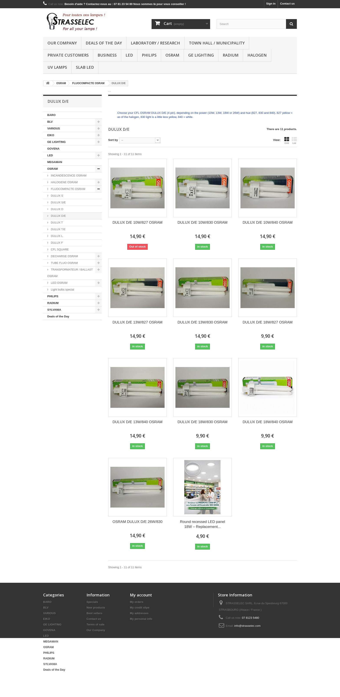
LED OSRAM (58, 282)
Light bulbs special (62, 289)
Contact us (287, 3)
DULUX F (56, 242)
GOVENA (53, 148)
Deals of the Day (104, 43)
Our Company (62, 43)
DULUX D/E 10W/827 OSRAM (138, 222)
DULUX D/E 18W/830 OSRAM (203, 422)
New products (96, 607)
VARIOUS (53, 128)
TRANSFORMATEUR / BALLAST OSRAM (70, 273)
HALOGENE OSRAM (64, 182)
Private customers (68, 55)
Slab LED (85, 67)
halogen (257, 55)
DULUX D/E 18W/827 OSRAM (268, 322)
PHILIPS (149, 55)
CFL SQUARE (59, 249)
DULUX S (56, 195)
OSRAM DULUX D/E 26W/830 (138, 522)
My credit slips (139, 607)
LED (129, 55)
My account (141, 594)
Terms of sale (96, 624)
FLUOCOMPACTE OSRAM (67, 189)
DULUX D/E (58, 215)
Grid (286, 140)
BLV (50, 121)
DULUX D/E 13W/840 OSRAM (138, 422)
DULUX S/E (58, 202)
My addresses (139, 613)
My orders (136, 602)
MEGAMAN (54, 162)
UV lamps (57, 67)
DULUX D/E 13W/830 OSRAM (203, 322)
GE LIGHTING (201, 55)
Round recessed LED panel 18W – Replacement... (202, 524)
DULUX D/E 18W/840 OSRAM (268, 422)
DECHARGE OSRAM (64, 256)
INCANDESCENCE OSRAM (68, 175)
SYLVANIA (54, 309)
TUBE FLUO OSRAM (64, 262)
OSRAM (172, 55)
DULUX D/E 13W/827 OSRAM (138, 322)
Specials (92, 602)
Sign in (270, 3)
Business (107, 55)
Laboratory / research (155, 43)
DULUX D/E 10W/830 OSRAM (203, 222)
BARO (51, 115)
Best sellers (94, 613)
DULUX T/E (57, 229)
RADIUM (231, 55)
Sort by (113, 140)
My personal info (141, 618)
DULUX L (56, 236)
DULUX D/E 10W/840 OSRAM (268, 222)
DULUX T (56, 222)
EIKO (50, 135)
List (294, 140)
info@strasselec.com (247, 625)
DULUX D (56, 209)
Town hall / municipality (217, 43)
